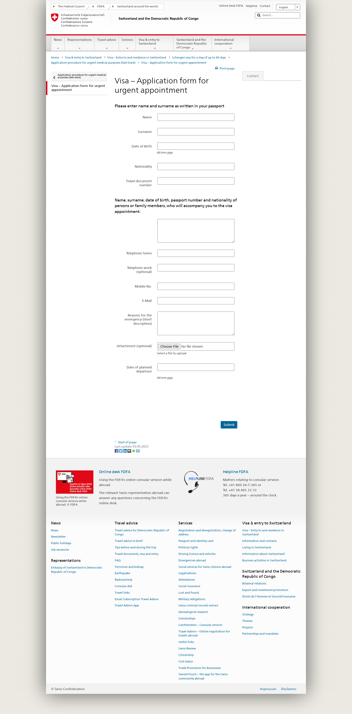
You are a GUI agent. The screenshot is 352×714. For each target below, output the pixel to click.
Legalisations (187, 573)
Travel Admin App (127, 605)
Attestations (186, 579)
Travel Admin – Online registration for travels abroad (204, 633)
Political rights (188, 547)
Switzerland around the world (137, 6)
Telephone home (139, 253)
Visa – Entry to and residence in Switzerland (136, 57)
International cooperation (230, 44)
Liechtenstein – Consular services (200, 625)
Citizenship (186, 655)
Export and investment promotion (265, 590)
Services (127, 44)
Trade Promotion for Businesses (199, 668)
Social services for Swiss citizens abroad (204, 567)
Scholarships (186, 618)
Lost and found (188, 592)
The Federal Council (71, 6)
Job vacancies (60, 549)
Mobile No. (143, 286)
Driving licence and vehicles (197, 554)
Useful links (186, 642)
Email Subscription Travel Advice (136, 599)
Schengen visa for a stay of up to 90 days (199, 57)
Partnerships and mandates (260, 634)
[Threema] (130, 450)
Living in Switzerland (256, 547)
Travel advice (107, 44)
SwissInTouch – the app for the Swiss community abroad (203, 676)
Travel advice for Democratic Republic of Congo (142, 532)
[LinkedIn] (125, 450)
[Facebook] (117, 450)
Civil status (185, 661)
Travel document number (139, 183)
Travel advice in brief (129, 541)
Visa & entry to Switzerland (155, 44)
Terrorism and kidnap (129, 567)
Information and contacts (259, 541)
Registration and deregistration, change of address (207, 532)
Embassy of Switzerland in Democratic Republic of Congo (76, 569)
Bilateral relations (254, 583)
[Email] (138, 450)
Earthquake (122, 573)
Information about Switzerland (263, 554)
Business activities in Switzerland (264, 560)
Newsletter (58, 537)
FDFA (100, 6)
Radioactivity (123, 579)
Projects (247, 627)
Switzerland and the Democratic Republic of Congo (192, 44)
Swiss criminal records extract (198, 605)
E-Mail (147, 301)
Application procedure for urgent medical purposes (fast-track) (93, 62)
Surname (145, 132)
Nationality (143, 166)
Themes (247, 621)
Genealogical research (193, 612)
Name (147, 117)
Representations (79, 44)
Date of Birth (142, 146)
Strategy (247, 614)
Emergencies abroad (192, 560)
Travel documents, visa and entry (136, 554)
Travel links (122, 592)
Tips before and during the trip (135, 547)
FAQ (118, 560)
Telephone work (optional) (139, 270)
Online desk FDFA (114, 472)
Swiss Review (187, 648)
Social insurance (189, 586)
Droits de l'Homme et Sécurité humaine (268, 596)
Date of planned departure (139, 369)
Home (55, 57)
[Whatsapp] (134, 450)
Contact (250, 76)
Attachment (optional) (134, 346)
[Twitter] (121, 450)
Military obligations (191, 599)
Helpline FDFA (235, 472)
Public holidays (61, 543)
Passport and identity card (195, 541)
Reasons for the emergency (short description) (138, 319)
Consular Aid (123, 586)
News (57, 44)
